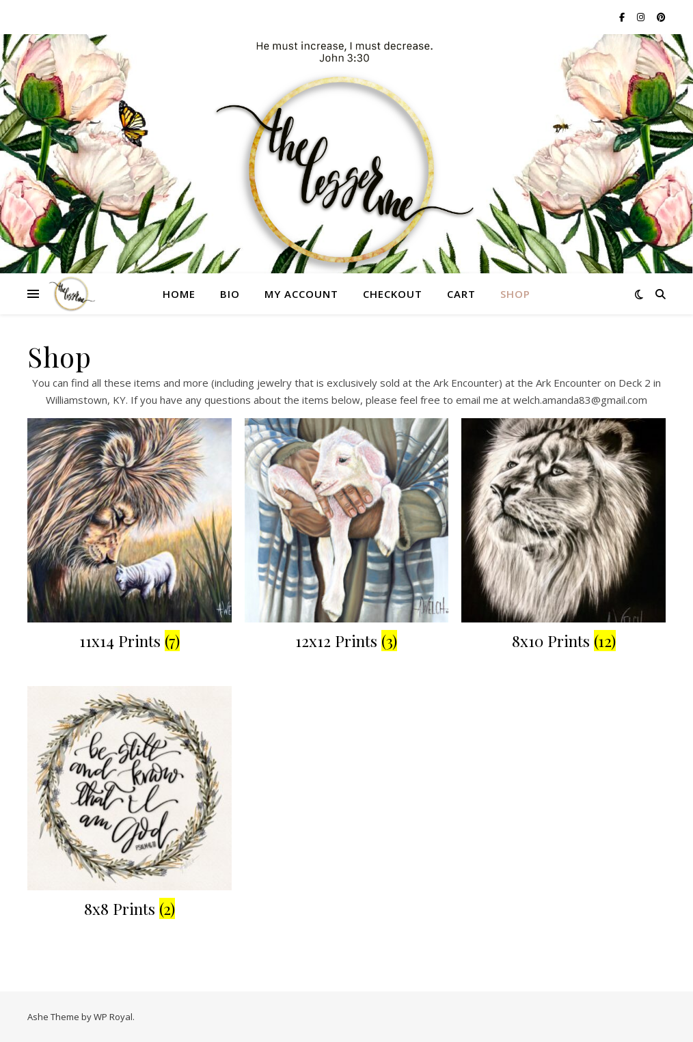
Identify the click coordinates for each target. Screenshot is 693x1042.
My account (301, 294)
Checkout (392, 294)
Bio (230, 294)
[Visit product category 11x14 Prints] (129, 536)
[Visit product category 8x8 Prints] (129, 804)
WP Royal (113, 1017)
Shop (515, 294)
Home (179, 294)
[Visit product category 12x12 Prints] (347, 536)
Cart (461, 294)
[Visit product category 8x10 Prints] (563, 536)
